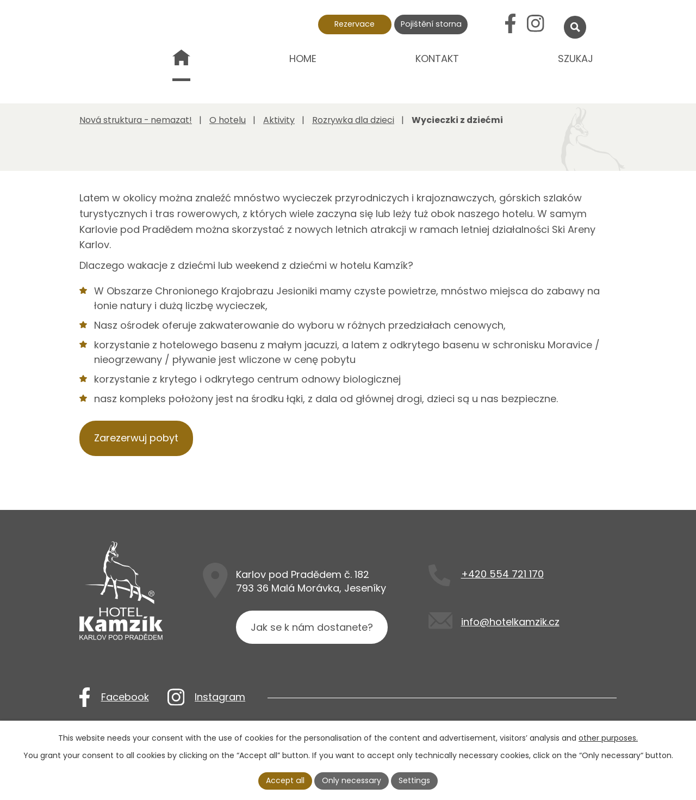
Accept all (286, 780)
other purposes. (608, 738)
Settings (414, 780)
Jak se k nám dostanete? (312, 627)
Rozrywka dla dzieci (353, 120)
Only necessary (351, 780)
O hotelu (227, 120)
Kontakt (437, 58)
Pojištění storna (431, 24)
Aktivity (279, 120)
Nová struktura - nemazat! (181, 66)
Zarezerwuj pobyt (136, 438)
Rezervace (354, 24)
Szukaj (575, 58)
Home (302, 58)
